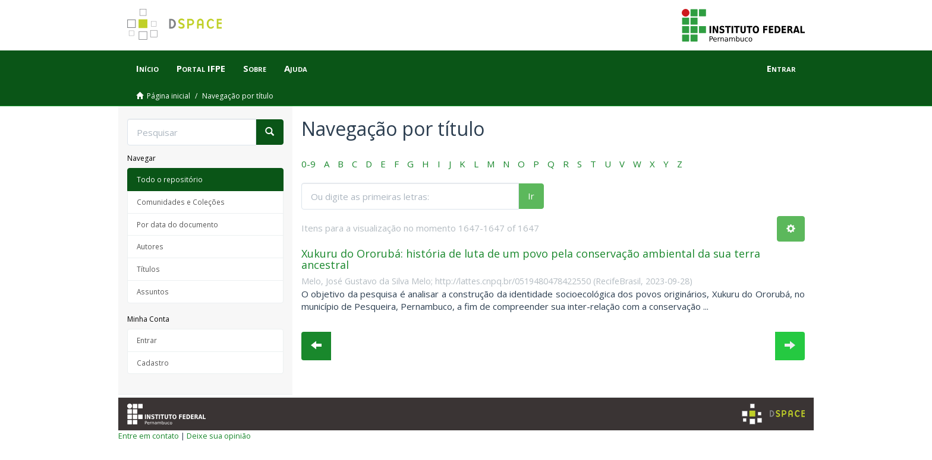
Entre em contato (148, 435)
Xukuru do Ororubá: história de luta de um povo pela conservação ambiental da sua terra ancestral (530, 259)
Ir (531, 196)
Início (147, 68)
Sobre (254, 68)
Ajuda (295, 68)
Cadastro (153, 362)
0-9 (308, 164)
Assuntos (153, 291)
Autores (150, 246)
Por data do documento (177, 224)
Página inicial (168, 96)
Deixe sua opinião (219, 435)
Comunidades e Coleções (181, 202)
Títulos (148, 269)
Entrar (147, 340)
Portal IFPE (201, 68)
